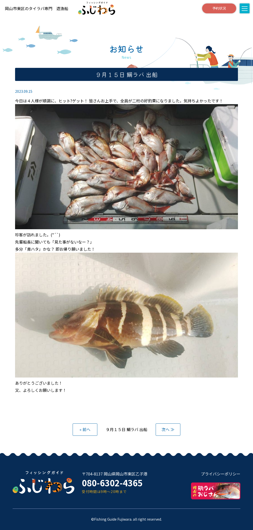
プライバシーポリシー (220, 474)
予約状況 (219, 8)
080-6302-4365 (112, 482)
